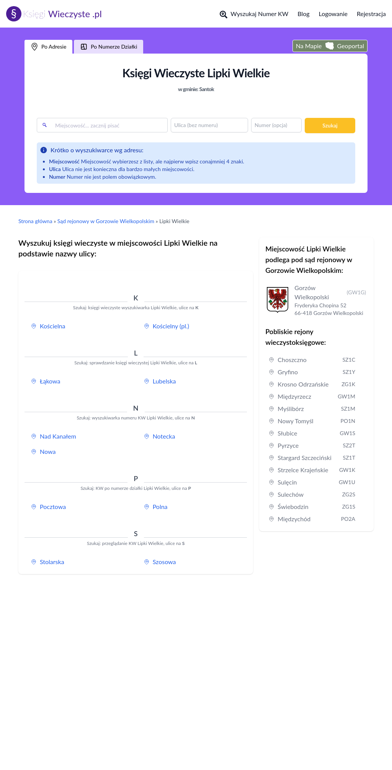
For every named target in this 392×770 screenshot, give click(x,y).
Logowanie (333, 13)
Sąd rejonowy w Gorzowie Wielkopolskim (105, 221)
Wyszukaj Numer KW (254, 14)
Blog (303, 13)
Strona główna (35, 221)
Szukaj (329, 125)
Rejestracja (371, 13)
